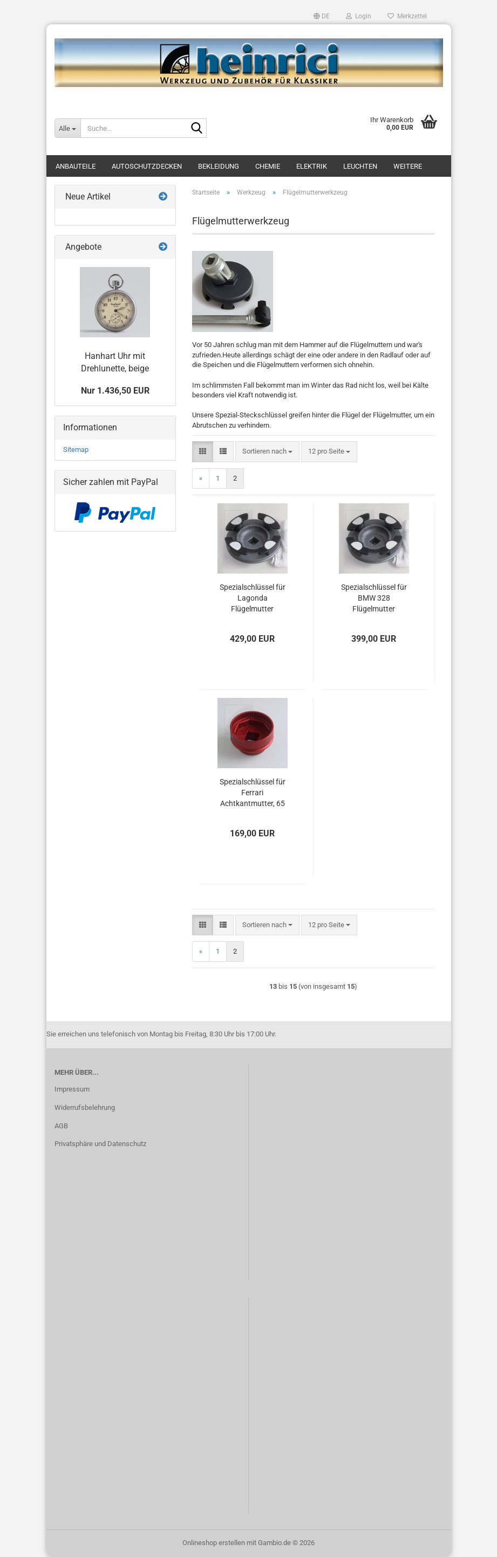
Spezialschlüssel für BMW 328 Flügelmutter (374, 598)
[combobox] (267, 451)
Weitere (407, 166)
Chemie (267, 166)
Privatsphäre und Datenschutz (100, 1144)
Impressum (72, 1089)
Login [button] (358, 16)
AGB (61, 1126)
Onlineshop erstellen (213, 1543)
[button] (321, 16)
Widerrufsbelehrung (85, 1107)
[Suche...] (67, 128)
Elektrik (311, 166)
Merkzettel (407, 16)
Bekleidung (218, 166)
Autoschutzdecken (147, 166)
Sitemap (75, 449)
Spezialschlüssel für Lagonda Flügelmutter (252, 598)
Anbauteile (76, 166)
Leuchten (360, 166)
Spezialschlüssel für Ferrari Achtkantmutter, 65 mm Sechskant (252, 793)
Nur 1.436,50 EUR (115, 390)
